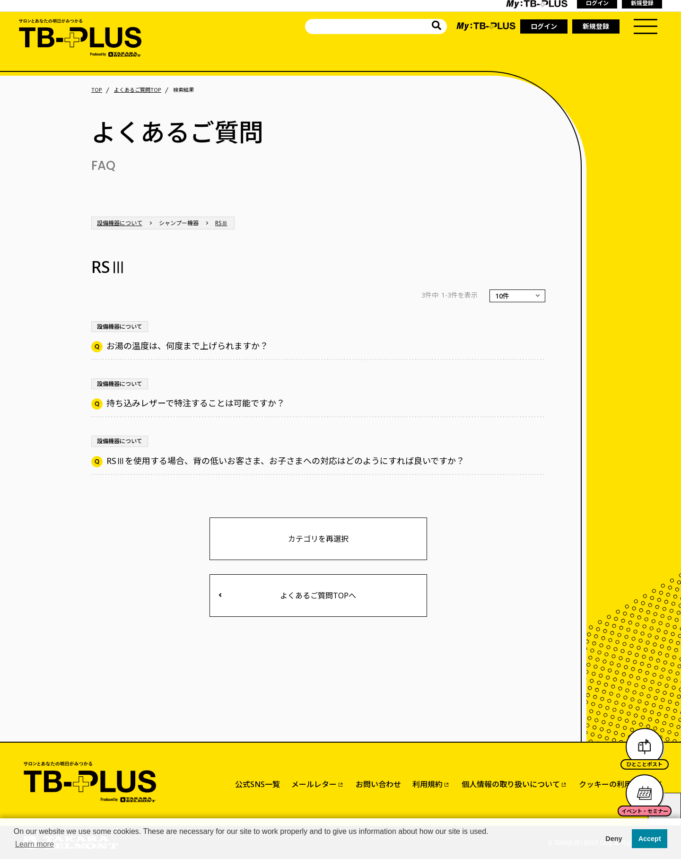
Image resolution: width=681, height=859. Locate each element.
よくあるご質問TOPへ (318, 595)
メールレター (314, 784)
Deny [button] (613, 838)
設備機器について (119, 223)
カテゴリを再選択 (318, 539)
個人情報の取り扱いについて (511, 784)
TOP (96, 90)
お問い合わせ (378, 784)
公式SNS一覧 (257, 784)
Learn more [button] (34, 844)
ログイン (544, 26)
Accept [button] (649, 838)
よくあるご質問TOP (137, 90)
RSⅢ (221, 223)
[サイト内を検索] (436, 27)
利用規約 (427, 784)
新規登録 (596, 26)
